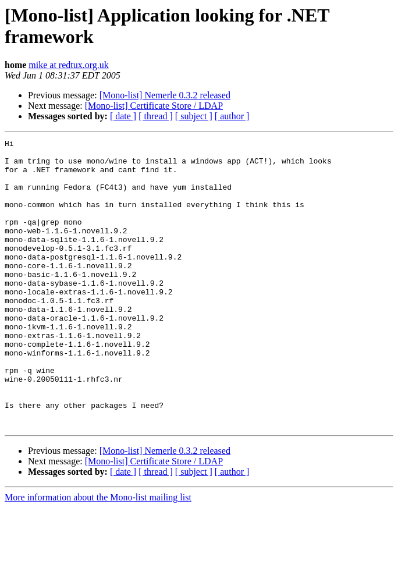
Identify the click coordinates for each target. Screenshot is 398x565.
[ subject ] (193, 116)
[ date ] (123, 116)
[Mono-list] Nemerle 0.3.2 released (165, 95)
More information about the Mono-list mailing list (98, 555)
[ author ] (232, 116)
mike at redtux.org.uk (68, 65)
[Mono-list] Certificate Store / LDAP (154, 106)
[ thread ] (155, 116)
